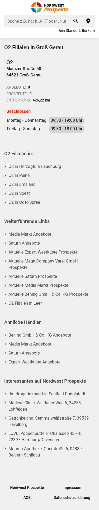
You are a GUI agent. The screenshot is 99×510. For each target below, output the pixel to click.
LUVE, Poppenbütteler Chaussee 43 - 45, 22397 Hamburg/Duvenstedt (45, 436)
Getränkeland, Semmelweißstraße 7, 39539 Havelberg (48, 421)
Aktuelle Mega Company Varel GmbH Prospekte (43, 264)
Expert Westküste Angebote (34, 362)
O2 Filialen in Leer (25, 303)
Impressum (72, 487)
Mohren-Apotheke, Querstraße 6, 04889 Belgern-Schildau (45, 452)
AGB (27, 498)
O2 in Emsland (22, 184)
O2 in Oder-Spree (24, 202)
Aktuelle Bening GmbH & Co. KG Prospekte (48, 294)
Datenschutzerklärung (72, 498)
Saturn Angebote (24, 243)
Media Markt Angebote (29, 234)
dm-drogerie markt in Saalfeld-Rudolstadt (46, 393)
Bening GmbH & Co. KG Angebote (39, 335)
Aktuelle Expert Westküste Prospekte (43, 252)
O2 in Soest (19, 193)
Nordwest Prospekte (27, 487)
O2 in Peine (19, 175)
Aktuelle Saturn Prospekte (32, 276)
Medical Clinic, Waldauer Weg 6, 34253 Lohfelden (44, 406)
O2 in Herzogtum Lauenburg (34, 166)
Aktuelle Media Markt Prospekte (38, 285)
